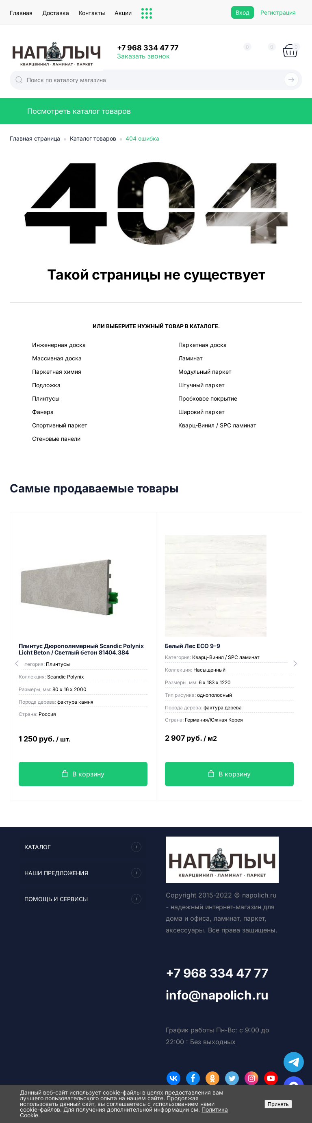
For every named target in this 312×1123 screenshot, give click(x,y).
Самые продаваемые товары (94, 488)
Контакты (92, 12)
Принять (278, 1104)
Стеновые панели (56, 438)
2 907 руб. (229, 743)
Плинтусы (45, 398)
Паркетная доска (202, 344)
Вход (242, 12)
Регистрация (278, 12)
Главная (21, 12)
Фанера (43, 411)
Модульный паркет (205, 371)
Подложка (46, 385)
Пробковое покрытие (207, 398)
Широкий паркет (201, 411)
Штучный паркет (201, 385)
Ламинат (190, 358)
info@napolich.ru (217, 995)
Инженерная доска (59, 344)
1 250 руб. (83, 743)
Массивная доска (57, 358)
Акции (123, 12)
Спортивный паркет (59, 425)
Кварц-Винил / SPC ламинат (217, 425)
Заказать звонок (143, 56)
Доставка (55, 12)
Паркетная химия (56, 371)
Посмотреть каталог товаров (70, 111)
